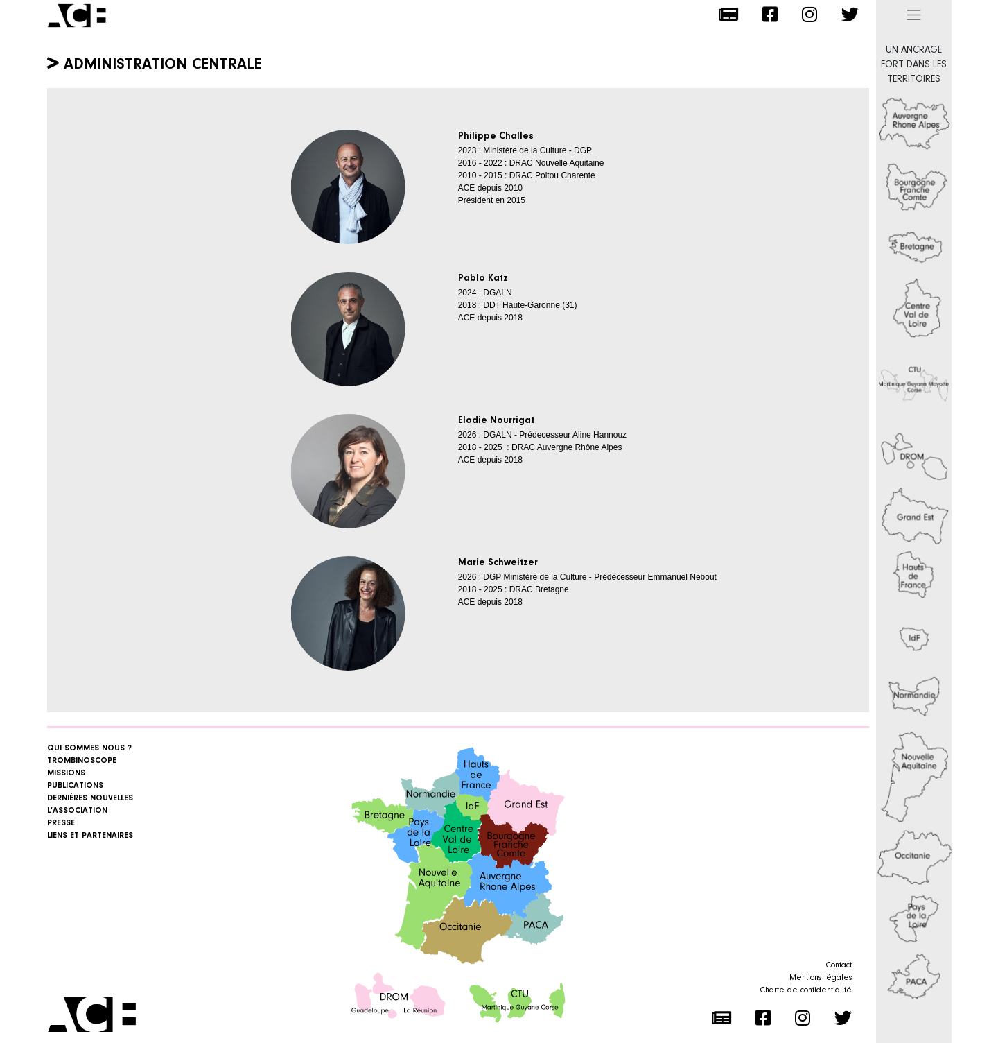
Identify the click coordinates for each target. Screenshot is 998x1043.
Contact (839, 965)
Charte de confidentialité (806, 990)
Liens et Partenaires (90, 835)
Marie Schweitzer (498, 563)
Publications (75, 786)
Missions (66, 773)
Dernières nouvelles (90, 798)
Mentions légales (820, 978)
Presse (61, 823)
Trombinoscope (81, 761)
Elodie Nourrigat (496, 421)
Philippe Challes (496, 136)
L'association (77, 811)
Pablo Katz (483, 279)
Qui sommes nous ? (89, 748)
